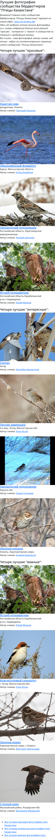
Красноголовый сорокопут (18, 680)
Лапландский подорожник (18, 227)
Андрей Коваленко (26, 555)
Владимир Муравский (28, 810)
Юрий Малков (23, 302)
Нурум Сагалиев (24, 493)
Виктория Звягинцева (27, 748)
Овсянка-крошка (11, 548)
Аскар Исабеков (24, 172)
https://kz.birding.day (24, 21)
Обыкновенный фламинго (18, 166)
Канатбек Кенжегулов (27, 369)
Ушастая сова (9, 104)
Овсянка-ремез (10, 742)
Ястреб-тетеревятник (14, 293)
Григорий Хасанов (25, 110)
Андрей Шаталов (25, 237)
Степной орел (9, 804)
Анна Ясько (22, 431)
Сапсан (5, 363)
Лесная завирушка (12, 425)
